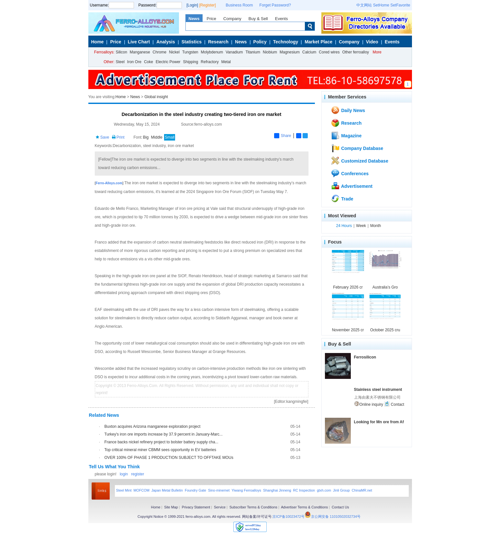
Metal (226, 62)
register (137, 474)
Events (281, 18)
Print (118, 137)
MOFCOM (142, 490)
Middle (156, 137)
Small (169, 137)
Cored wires (329, 52)
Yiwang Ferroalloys (246, 490)
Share (282, 135)
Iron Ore (134, 62)
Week (361, 225)
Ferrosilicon (365, 357)
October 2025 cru (385, 330)
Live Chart (139, 41)
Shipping (190, 62)
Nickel (174, 52)
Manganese (140, 52)
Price (211, 18)
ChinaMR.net (362, 490)
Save (102, 137)
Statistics (192, 41)
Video (372, 41)
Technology (285, 41)
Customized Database (359, 160)
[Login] (192, 5)
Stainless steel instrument (378, 389)
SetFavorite (400, 5)
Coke (148, 62)
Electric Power (168, 62)
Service (220, 507)
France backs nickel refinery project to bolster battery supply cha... (161, 442)
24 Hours (344, 225)
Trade (342, 198)
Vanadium (234, 52)
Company (232, 18)
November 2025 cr (348, 330)
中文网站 (364, 5)
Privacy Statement (196, 507)
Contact (394, 404)
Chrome (160, 52)
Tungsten (190, 52)
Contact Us (340, 507)
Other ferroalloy (355, 52)
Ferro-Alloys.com (109, 183)
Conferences (350, 173)
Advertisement (351, 186)
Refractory (209, 62)
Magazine (346, 135)
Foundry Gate (195, 490)
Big (146, 137)
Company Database (357, 148)
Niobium (270, 52)
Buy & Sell (258, 18)
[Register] (207, 5)
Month (375, 225)
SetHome (381, 5)
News (194, 18)
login (124, 474)
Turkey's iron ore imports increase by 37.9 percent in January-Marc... (164, 434)
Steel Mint (124, 490)
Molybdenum (212, 52)
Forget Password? (275, 5)
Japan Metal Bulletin (167, 490)
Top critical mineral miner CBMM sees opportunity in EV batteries (160, 450)
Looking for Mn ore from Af (379, 422)
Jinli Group (341, 490)
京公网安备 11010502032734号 (336, 516)
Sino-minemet (219, 490)
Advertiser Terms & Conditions (304, 507)
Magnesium (290, 52)
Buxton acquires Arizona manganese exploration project (153, 426)
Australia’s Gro (385, 287)
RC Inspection (304, 490)
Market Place (318, 41)
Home (97, 41)
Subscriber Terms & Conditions (253, 507)
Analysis (165, 41)
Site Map (171, 507)
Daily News (348, 110)
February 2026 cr (347, 287)
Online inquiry (368, 404)
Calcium (309, 52)
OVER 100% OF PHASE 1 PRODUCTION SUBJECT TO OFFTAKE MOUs (169, 457)
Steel (120, 62)
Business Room (239, 5)
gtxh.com (324, 490)
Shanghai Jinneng (277, 490)
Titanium (252, 52)
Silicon (121, 52)
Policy (260, 41)
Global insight (156, 97)
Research (218, 41)
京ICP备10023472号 (288, 516)
